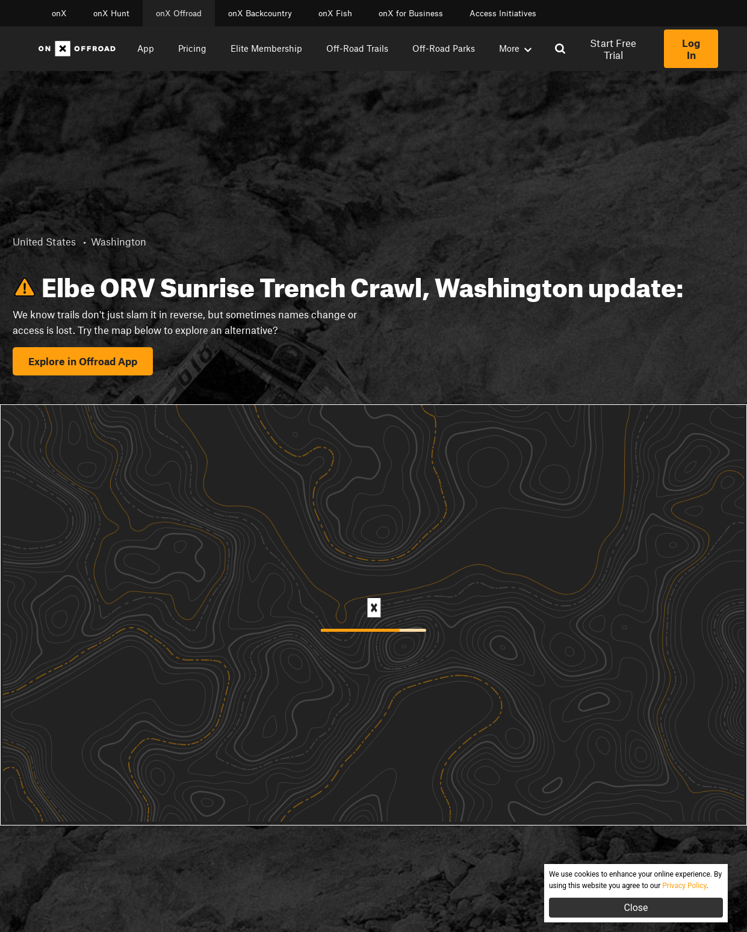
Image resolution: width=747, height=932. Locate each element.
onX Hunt (111, 13)
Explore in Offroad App (82, 361)
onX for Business (411, 13)
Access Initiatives (503, 13)
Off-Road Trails (357, 48)
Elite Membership (266, 48)
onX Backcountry (260, 13)
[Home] (77, 49)
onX (59, 13)
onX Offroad (179, 13)
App (145, 48)
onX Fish (335, 13)
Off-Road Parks (443, 48)
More (515, 48)
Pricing (192, 48)
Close (636, 907)
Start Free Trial (613, 49)
